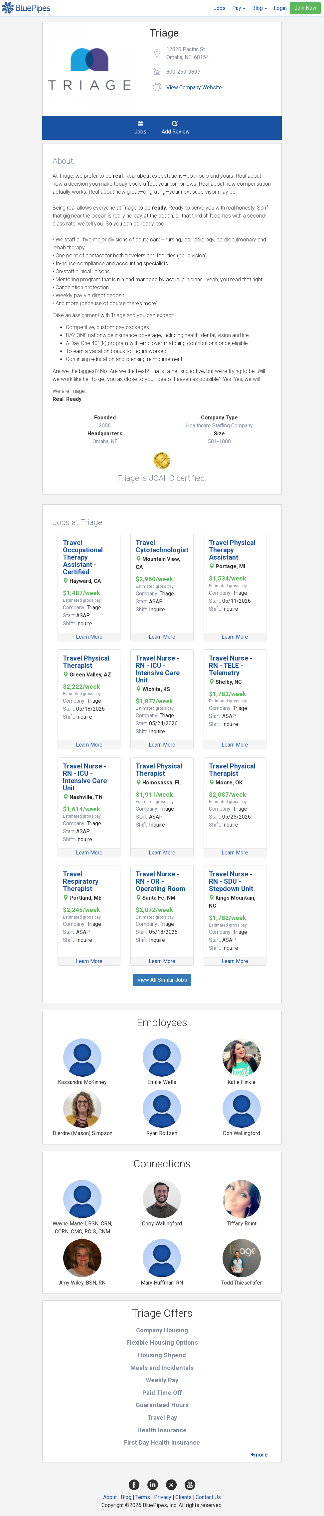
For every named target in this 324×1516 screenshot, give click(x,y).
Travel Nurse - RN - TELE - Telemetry (230, 665)
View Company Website (194, 87)
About (110, 1497)
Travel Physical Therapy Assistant (232, 550)
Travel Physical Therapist (86, 661)
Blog (126, 1497)
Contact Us (208, 1497)
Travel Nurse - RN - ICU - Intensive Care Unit (158, 669)
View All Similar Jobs (162, 980)
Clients (183, 1497)
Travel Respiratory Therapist (80, 881)
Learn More (89, 637)
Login (280, 8)
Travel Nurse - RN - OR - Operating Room (160, 881)
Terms (142, 1497)
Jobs (220, 8)
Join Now (305, 8)
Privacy (162, 1497)
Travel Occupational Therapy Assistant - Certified (83, 557)
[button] (239, 8)
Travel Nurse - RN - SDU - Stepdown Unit (231, 881)
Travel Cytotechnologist (162, 546)
